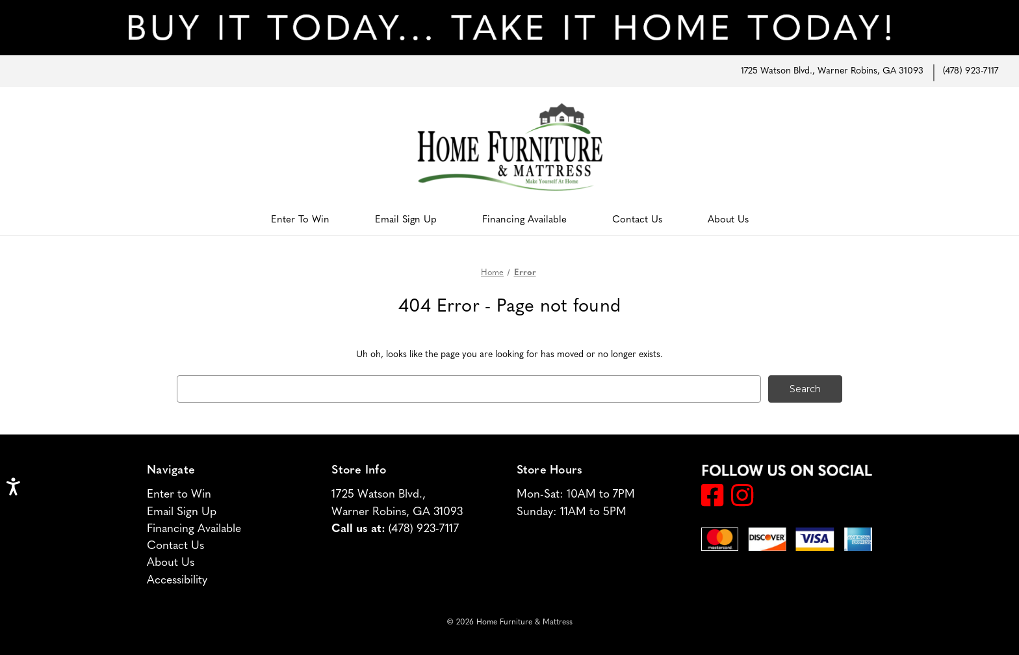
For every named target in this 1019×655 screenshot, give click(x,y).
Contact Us (637, 220)
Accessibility (177, 579)
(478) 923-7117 (970, 71)
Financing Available (524, 220)
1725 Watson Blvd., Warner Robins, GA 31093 (832, 71)
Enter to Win (300, 220)
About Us (728, 220)
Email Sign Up (406, 220)
